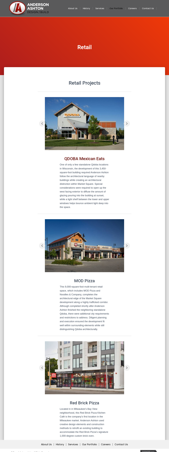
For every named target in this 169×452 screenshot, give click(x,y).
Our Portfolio (89, 444)
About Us (46, 444)
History (60, 444)
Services (73, 444)
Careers (106, 444)
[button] (42, 124)
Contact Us (121, 444)
